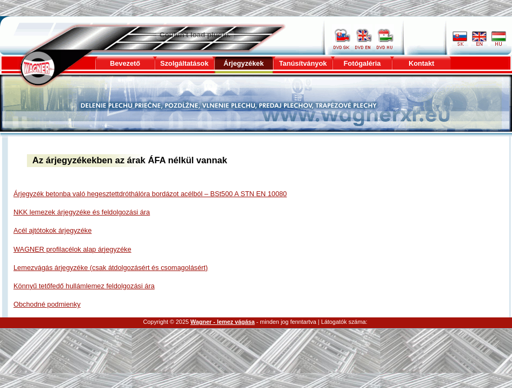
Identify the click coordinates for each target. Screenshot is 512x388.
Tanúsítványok (303, 63)
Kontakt (421, 63)
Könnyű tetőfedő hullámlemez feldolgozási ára (84, 286)
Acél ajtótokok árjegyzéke (52, 230)
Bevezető (125, 63)
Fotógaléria (362, 63)
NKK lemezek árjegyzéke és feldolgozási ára (81, 212)
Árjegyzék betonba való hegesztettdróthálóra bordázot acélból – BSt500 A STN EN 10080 (150, 194)
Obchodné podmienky (47, 304)
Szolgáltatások (184, 63)
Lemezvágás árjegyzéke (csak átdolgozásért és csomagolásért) (110, 268)
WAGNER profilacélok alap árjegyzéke (72, 249)
